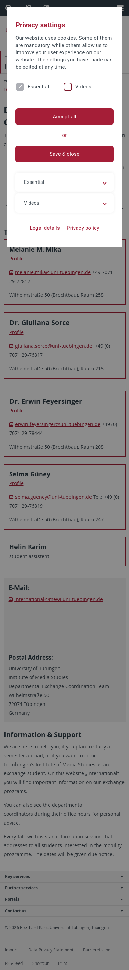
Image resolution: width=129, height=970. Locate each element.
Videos (83, 87)
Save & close (64, 154)
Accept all (64, 117)
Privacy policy (83, 228)
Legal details (45, 228)
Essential (38, 87)
